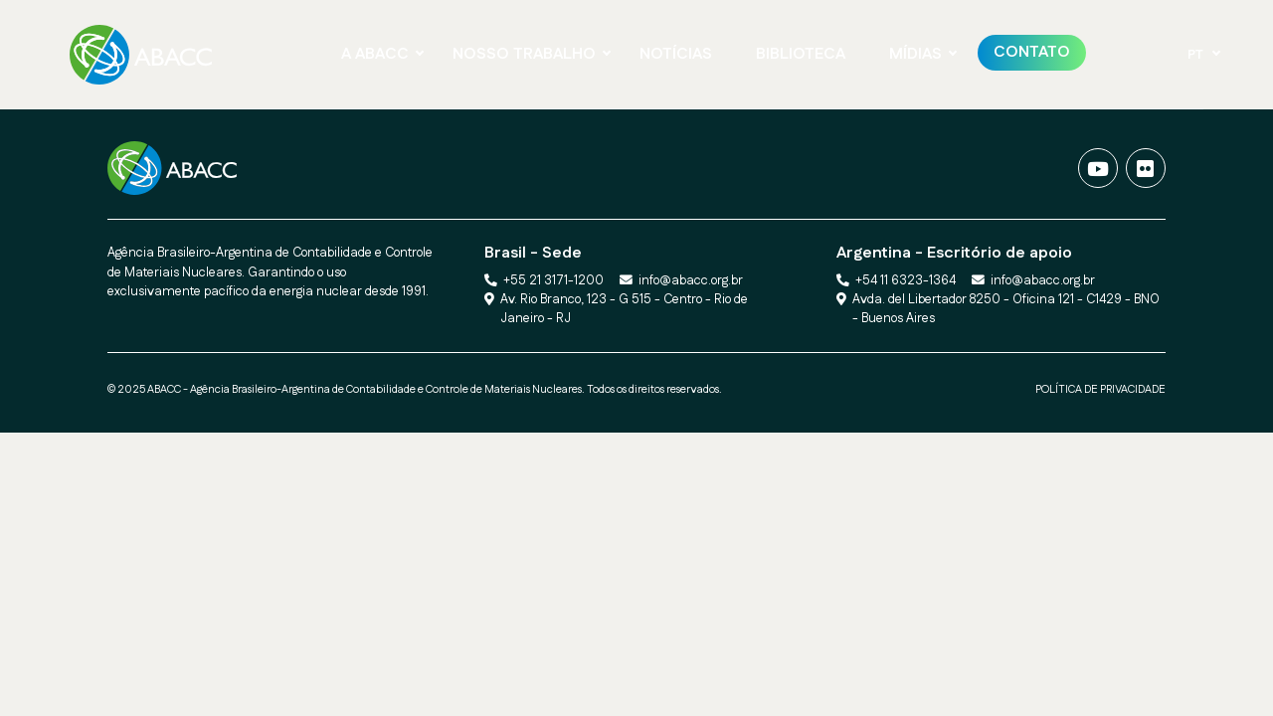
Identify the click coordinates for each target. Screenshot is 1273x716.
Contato (1032, 52)
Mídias (915, 54)
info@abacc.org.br (690, 280)
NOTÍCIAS (675, 54)
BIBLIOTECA (800, 54)
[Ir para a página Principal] (147, 55)
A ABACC (375, 54)
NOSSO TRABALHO (524, 54)
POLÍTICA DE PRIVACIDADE (1100, 390)
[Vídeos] (1098, 168)
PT (1195, 55)
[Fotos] (1146, 168)
